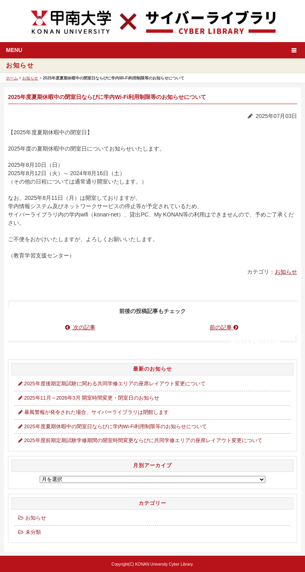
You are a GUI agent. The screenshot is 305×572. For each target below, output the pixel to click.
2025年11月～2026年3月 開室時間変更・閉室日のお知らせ (88, 398)
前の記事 (225, 327)
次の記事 (80, 327)
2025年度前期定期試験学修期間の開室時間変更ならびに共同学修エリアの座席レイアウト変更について (140, 440)
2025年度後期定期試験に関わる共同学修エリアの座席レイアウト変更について (111, 383)
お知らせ (30, 78)
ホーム (12, 78)
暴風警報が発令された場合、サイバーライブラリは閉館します (93, 412)
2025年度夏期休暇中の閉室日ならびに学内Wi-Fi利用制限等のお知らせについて (112, 426)
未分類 (29, 532)
